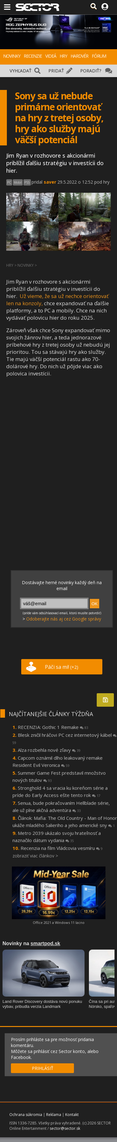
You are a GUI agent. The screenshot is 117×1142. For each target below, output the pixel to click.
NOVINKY (11, 56)
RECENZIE (33, 56)
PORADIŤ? (90, 71)
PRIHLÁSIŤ (42, 1068)
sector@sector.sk (65, 1128)
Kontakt (72, 1114)
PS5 (27, 182)
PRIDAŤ (56, 71)
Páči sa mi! (61, 666)
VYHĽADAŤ (21, 71)
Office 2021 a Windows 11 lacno (59, 922)
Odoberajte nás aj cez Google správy (63, 619)
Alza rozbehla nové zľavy (49, 750)
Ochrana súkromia (25, 1114)
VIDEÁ (50, 56)
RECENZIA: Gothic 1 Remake (53, 727)
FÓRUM (99, 56)
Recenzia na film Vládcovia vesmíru (62, 848)
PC (9, 182)
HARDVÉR (79, 56)
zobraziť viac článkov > (35, 856)
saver (50, 182)
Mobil (18, 182)
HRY (63, 56)
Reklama (53, 1114)
